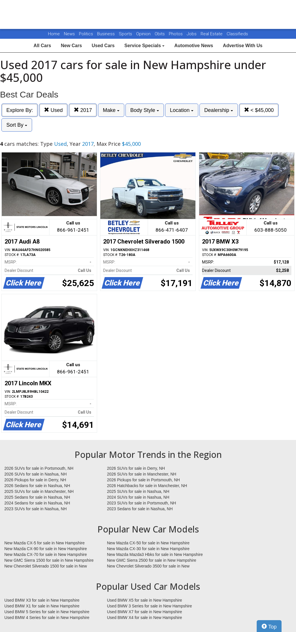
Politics (86, 33)
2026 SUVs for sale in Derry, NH (136, 468)
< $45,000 (259, 110)
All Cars (42, 45)
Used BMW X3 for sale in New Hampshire (41, 600)
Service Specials (144, 45)
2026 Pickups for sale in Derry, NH (35, 480)
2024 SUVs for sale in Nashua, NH (138, 497)
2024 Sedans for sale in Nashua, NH (37, 503)
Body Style (144, 110)
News (69, 33)
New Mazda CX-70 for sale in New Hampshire (45, 554)
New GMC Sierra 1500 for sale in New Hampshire (49, 560)
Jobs (192, 33)
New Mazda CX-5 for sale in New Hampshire (44, 543)
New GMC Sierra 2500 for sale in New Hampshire (151, 560)
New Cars (71, 45)
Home (54, 33)
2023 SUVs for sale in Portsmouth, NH (141, 503)
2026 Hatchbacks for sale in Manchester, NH (147, 485)
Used (53, 110)
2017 (83, 110)
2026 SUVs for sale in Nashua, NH (35, 474)
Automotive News (193, 45)
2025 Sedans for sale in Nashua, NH (37, 497)
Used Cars (103, 45)
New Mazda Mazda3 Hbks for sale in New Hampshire (155, 554)
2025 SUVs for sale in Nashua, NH (138, 491)
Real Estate (212, 33)
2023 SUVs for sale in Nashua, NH (35, 508)
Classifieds (237, 33)
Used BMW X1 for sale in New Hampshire (41, 606)
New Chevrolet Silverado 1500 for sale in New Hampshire (45, 566)
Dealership (218, 110)
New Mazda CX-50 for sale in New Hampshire (148, 543)
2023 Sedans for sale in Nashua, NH (140, 508)
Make (111, 110)
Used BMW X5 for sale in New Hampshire (144, 600)
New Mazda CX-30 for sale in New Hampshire (148, 548)
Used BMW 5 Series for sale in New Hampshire (46, 611)
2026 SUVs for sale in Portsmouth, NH (38, 468)
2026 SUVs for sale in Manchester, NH (141, 474)
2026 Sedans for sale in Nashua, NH (37, 485)
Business (106, 33)
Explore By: (19, 110)
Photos (176, 33)
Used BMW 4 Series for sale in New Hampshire (46, 617)
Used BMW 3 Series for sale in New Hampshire (149, 606)
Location (181, 110)
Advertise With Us (242, 45)
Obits (160, 33)
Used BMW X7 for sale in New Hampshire (144, 611)
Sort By (16, 125)
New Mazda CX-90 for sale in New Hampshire (45, 548)
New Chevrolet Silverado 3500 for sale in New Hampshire (148, 566)
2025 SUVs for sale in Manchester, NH (39, 491)
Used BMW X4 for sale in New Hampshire (144, 617)
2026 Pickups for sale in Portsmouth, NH (143, 480)
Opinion (144, 33)
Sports (126, 33)
